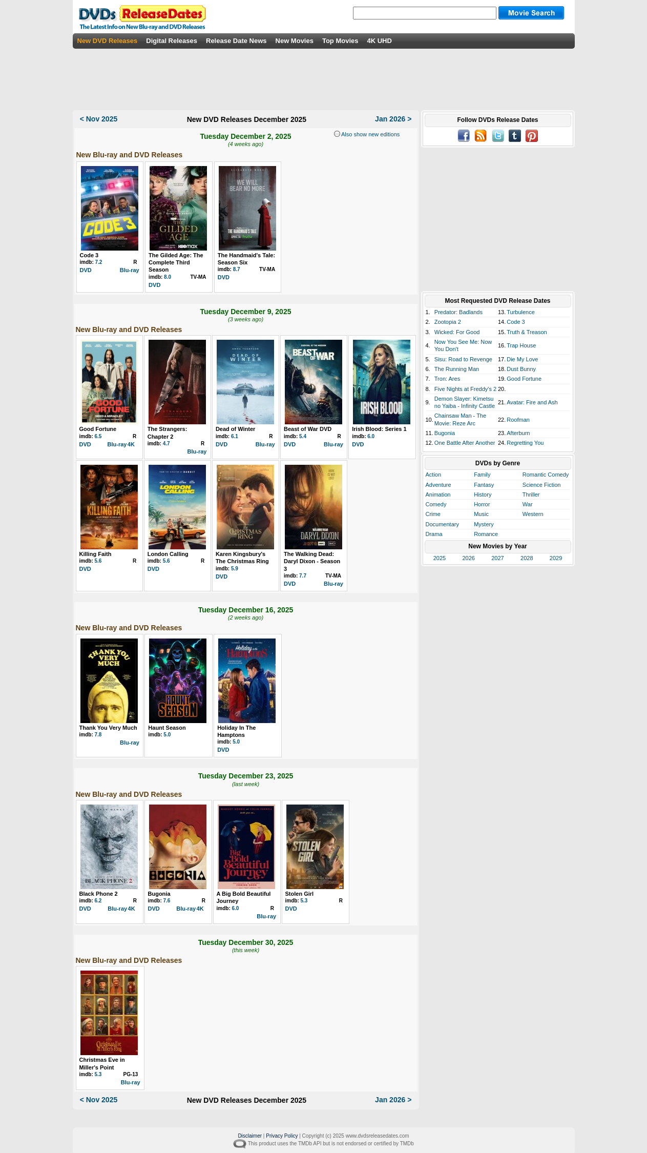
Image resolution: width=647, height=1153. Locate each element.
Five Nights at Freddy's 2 (465, 389)
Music (481, 514)
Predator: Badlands (458, 312)
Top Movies (340, 41)
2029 (556, 558)
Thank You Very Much (108, 728)
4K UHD (379, 41)
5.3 (304, 900)
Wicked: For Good (457, 332)
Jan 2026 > (393, 119)
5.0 (167, 734)
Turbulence (521, 312)
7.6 (167, 900)
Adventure (438, 485)
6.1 (234, 436)
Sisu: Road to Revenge (463, 359)
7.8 (98, 734)
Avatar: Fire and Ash (532, 402)
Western (533, 514)
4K (131, 444)
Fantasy (484, 485)
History (482, 494)
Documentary (442, 524)
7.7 (302, 576)
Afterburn (518, 433)
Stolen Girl (299, 894)
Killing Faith (95, 554)
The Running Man (456, 369)
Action (434, 474)
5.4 (302, 436)
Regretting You (525, 443)
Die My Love (522, 359)
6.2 (98, 900)
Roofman (518, 420)
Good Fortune (98, 429)
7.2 (98, 262)
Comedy (436, 504)
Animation (438, 494)
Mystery (484, 524)
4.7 (166, 443)
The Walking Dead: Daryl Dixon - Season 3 (312, 561)
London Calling (168, 554)
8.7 (236, 269)
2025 (439, 558)
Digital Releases (171, 41)
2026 (468, 558)
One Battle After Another (464, 443)
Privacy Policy (282, 1136)
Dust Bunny (521, 369)
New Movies (295, 41)
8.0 (167, 277)
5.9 (234, 568)
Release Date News (236, 41)
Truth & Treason (527, 332)
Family (482, 474)
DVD (86, 270)
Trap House (521, 345)
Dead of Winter (236, 429)
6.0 (370, 436)
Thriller (531, 494)
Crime (433, 514)
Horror (482, 504)
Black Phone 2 (98, 894)
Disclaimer (250, 1136)
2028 (526, 558)
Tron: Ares (447, 379)
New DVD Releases (107, 41)
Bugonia (159, 894)
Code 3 (89, 255)
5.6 (98, 561)
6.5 (98, 436)
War (528, 504)
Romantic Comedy (546, 474)
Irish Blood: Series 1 (379, 429)
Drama (434, 534)
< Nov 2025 (99, 119)
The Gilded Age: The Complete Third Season (176, 262)
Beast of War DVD (307, 429)
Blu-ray (129, 270)
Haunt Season (166, 728)
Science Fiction (542, 485)
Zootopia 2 (447, 322)
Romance (486, 534)
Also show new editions (370, 134)
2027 (497, 558)
